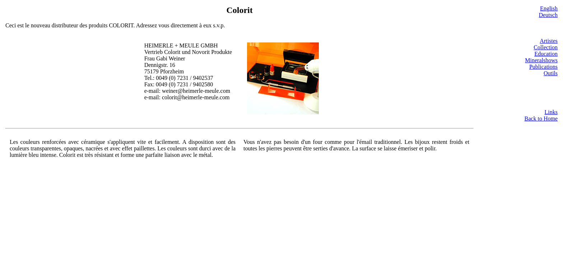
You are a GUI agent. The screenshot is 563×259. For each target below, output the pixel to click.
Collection (546, 47)
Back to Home (541, 118)
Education (546, 54)
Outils (551, 73)
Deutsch (548, 15)
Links (551, 112)
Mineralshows (541, 60)
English (549, 8)
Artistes (549, 41)
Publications (543, 67)
